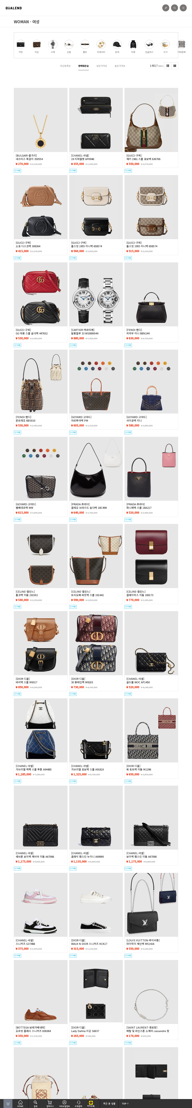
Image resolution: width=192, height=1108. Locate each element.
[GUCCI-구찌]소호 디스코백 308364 (28, 244)
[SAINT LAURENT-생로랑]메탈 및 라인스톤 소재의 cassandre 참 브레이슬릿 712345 (147, 1031)
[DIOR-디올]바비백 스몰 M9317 (26, 680)
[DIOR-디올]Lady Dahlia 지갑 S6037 (85, 1029)
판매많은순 (83, 65)
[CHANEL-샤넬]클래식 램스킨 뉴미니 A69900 (87, 854)
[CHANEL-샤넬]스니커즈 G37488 (25, 942)
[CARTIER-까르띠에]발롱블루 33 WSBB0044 (84, 331)
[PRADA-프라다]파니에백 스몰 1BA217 (138, 505)
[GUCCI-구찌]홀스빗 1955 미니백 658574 (86, 244)
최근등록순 (65, 65)
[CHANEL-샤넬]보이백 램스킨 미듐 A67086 (141, 854)
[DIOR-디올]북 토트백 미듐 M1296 (138, 767)
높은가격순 (120, 65)
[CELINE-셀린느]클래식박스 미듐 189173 (139, 593)
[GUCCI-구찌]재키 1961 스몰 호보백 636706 (143, 157)
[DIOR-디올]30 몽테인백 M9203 (82, 680)
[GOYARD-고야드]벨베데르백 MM (26, 505)
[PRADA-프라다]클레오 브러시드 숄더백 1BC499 (89, 505)
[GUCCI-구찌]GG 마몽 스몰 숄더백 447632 (32, 331)
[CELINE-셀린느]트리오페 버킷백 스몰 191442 (87, 593)
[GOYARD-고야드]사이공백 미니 (136, 418)
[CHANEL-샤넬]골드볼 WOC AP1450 (138, 680)
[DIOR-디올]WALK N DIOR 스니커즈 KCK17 (89, 942)
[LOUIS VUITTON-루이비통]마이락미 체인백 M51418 (143, 942)
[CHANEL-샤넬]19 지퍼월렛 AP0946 (82, 157)
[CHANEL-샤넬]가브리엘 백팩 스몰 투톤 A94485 (34, 767)
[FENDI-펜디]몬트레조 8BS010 (25, 418)
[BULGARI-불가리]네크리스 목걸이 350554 (29, 157)
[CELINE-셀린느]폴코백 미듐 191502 (27, 593)
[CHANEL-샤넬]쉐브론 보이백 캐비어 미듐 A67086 (35, 854)
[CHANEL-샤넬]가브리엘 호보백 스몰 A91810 (87, 767)
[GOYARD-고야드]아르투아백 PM (81, 418)
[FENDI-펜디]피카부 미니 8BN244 (138, 331)
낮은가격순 (102, 65)
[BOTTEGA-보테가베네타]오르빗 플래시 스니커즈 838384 (33, 1029)
